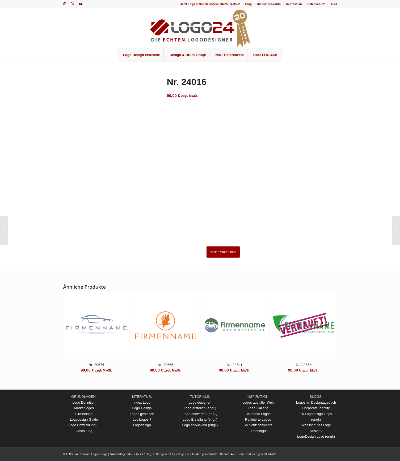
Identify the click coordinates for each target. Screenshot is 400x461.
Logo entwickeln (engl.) (200, 425)
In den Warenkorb (223, 252)
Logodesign (142, 425)
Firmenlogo (83, 414)
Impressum (294, 4)
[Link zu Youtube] (81, 4)
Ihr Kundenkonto (269, 4)
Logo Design (142, 408)
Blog (248, 4)
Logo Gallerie (258, 408)
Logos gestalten (142, 414)
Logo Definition (83, 402)
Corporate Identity (316, 408)
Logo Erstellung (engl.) (200, 419)
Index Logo (141, 402)
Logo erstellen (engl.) (200, 408)
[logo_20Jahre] (200, 28)
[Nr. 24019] (396, 230)
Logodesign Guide (84, 419)
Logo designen (200, 402)
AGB (333, 4)
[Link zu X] (73, 4)
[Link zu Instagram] (65, 4)
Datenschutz (316, 4)
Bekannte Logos (258, 414)
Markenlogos (84, 408)
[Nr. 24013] (4, 230)
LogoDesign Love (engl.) (316, 436)
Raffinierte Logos (258, 419)
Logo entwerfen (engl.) (200, 414)
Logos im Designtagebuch (316, 402)
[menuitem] (248, 4)
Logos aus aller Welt (258, 402)
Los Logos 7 (142, 419)
